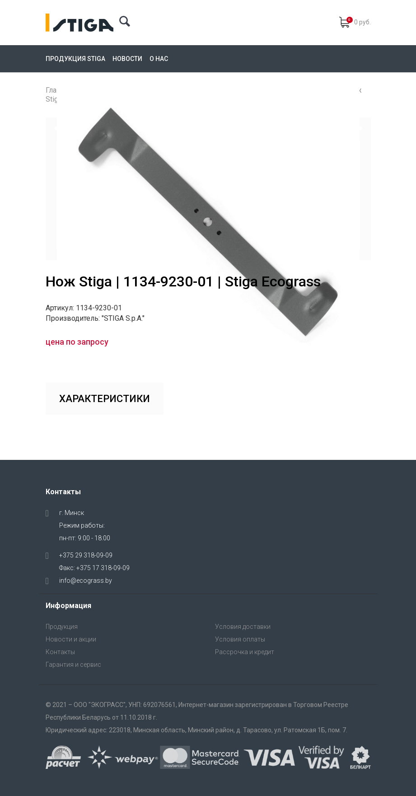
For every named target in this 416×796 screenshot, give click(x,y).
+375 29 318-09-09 (85, 555)
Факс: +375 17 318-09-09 (94, 567)
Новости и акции (71, 639)
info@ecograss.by (85, 580)
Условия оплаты (240, 639)
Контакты (60, 652)
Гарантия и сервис (73, 664)
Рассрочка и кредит (244, 652)
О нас (159, 58)
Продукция (62, 626)
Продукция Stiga (75, 58)
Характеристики (104, 398)
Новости (127, 58)
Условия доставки (243, 626)
